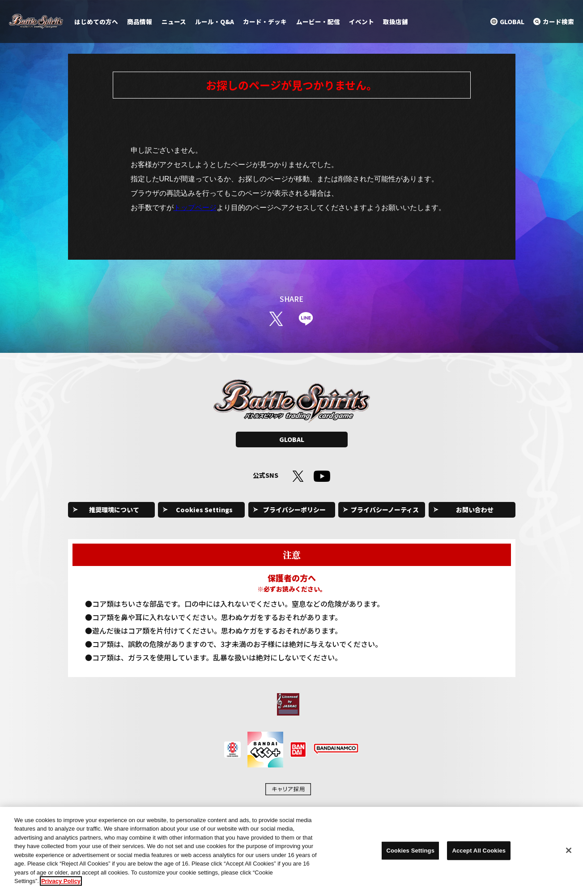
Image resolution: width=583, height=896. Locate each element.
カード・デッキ (265, 21)
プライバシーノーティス (385, 509)
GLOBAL (291, 439)
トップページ (195, 207)
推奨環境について (114, 509)
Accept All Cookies (479, 854)
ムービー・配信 (318, 21)
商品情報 (139, 21)
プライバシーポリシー (294, 509)
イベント (361, 21)
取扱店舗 (395, 21)
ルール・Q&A (214, 21)
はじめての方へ (96, 21)
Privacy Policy (61, 885)
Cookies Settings (204, 509)
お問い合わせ (475, 509)
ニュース (174, 21)
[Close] (569, 855)
